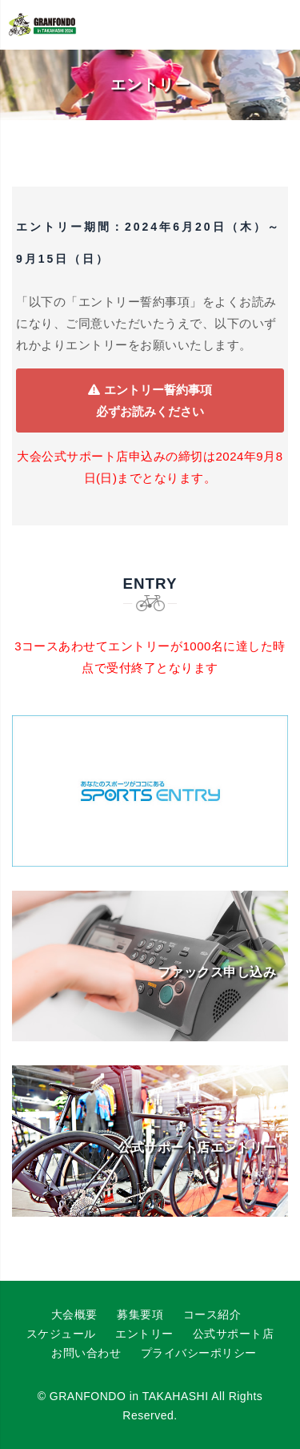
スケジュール (61, 1333)
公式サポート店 (233, 1333)
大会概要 (74, 1314)
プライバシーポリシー (199, 1352)
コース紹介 (212, 1314)
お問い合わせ (86, 1352)
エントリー (144, 1333)
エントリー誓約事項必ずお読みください (149, 400)
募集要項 (140, 1314)
